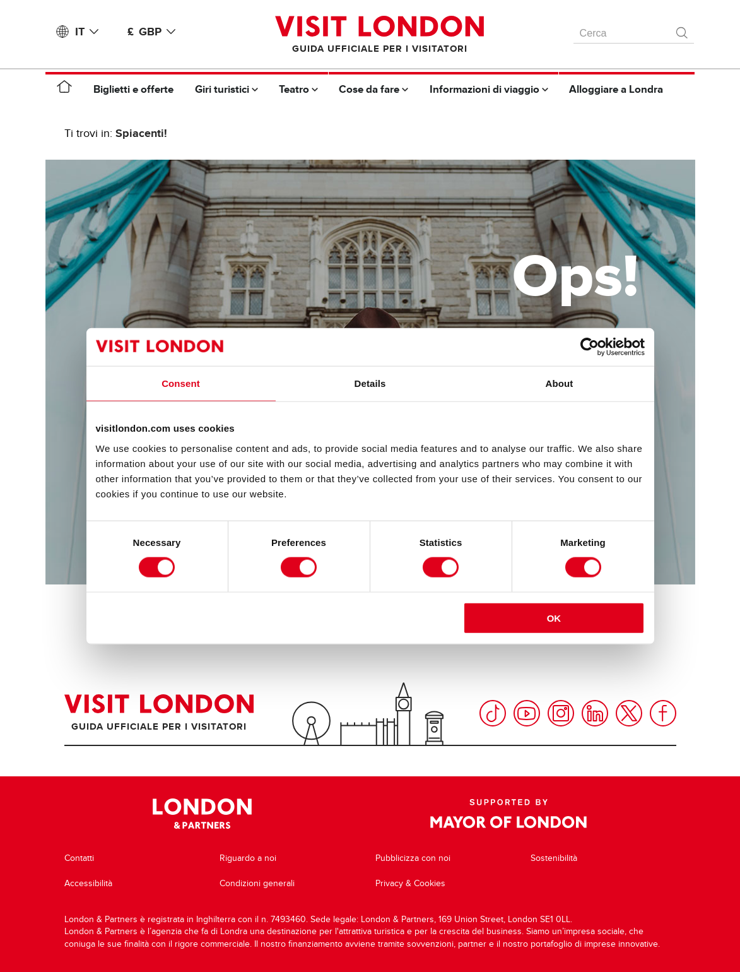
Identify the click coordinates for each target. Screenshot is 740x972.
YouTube (527, 713)
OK (554, 617)
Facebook (663, 713)
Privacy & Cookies (410, 883)
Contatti (79, 858)
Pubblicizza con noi (412, 858)
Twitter (629, 713)
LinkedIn (595, 713)
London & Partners (202, 813)
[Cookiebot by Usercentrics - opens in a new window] (589, 347)
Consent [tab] (181, 383)
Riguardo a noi (248, 858)
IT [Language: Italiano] (89, 31)
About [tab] (559, 383)
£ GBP (153, 31)
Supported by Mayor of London (508, 813)
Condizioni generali (257, 883)
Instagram (561, 713)
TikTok (492, 713)
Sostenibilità (554, 858)
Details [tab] (370, 383)
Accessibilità (88, 883)
